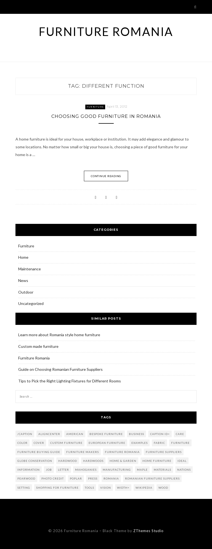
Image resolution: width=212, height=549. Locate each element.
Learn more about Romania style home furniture (59, 334)
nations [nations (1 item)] (184, 469)
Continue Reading (106, 176)
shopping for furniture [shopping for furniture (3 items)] (57, 487)
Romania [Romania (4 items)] (111, 478)
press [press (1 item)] (92, 478)
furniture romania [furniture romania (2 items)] (122, 452)
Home (23, 257)
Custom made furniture (38, 346)
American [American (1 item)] (74, 434)
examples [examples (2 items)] (139, 442)
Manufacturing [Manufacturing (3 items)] (117, 469)
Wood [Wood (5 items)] (163, 487)
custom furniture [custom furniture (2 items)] (66, 442)
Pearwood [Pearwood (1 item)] (26, 478)
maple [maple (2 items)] (142, 469)
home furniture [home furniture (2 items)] (156, 460)
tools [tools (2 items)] (89, 487)
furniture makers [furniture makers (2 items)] (82, 452)
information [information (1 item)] (28, 469)
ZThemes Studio (148, 531)
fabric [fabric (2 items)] (159, 442)
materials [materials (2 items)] (162, 469)
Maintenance (29, 268)
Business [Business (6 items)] (136, 434)
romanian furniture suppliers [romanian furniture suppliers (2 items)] (152, 478)
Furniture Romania (106, 31)
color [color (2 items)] (22, 442)
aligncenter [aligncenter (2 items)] (49, 434)
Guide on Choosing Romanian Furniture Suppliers (60, 369)
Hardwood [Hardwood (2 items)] (67, 460)
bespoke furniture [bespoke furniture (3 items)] (106, 434)
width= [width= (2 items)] (123, 487)
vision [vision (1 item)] (105, 487)
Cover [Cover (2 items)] (39, 442)
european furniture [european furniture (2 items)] (107, 442)
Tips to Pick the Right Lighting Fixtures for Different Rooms (69, 381)
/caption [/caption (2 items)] (24, 434)
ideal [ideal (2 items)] (182, 460)
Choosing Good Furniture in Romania (106, 116)
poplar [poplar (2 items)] (76, 478)
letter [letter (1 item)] (63, 469)
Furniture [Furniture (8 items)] (180, 442)
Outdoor (25, 292)
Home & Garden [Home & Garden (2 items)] (123, 460)
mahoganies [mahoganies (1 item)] (86, 469)
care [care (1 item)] (180, 434)
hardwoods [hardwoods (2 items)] (93, 460)
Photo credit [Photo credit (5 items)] (52, 478)
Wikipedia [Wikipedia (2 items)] (144, 487)
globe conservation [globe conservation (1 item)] (34, 460)
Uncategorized (31, 303)
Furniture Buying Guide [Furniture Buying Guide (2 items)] (38, 452)
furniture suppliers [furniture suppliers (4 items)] (164, 452)
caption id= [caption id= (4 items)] (160, 434)
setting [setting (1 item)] (23, 487)
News (23, 280)
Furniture (95, 106)
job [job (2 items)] (49, 469)
